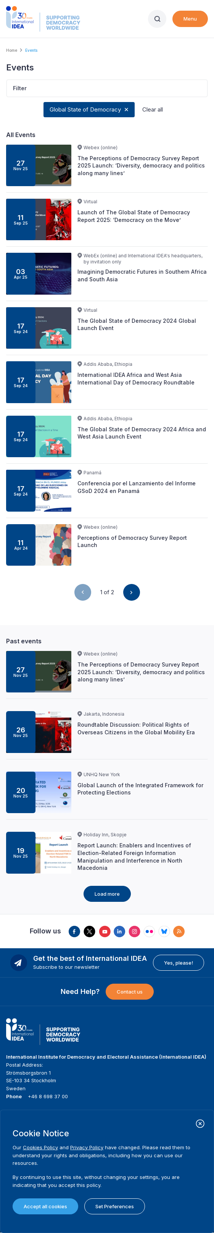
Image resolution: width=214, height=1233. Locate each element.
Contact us (130, 992)
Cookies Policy (40, 1147)
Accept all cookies (45, 1206)
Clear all (152, 109)
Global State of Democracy (85, 109)
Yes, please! (178, 963)
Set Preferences (114, 1206)
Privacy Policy (86, 1147)
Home (11, 50)
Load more (107, 894)
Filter (20, 88)
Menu (190, 19)
